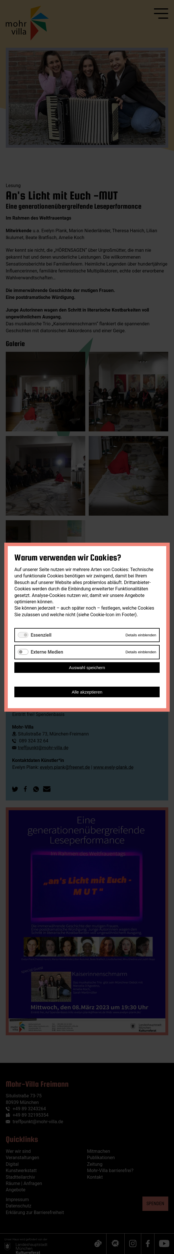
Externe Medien (47, 652)
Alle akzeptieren (87, 691)
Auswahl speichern (87, 667)
